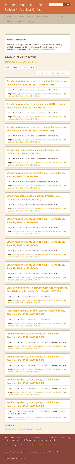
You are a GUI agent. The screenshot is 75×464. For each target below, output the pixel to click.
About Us (30, 21)
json (27, 429)
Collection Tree (57, 16)
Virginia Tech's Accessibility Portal (42, 49)
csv (10, 429)
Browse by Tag (21, 62)
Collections (20, 21)
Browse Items (11, 16)
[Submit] (68, 4)
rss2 (39, 429)
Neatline (9, 21)
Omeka (22, 458)
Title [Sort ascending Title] (46, 73)
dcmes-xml (21, 429)
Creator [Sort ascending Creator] (53, 73)
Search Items (32, 62)
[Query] (59, 4)
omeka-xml (33, 429)
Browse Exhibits (42, 16)
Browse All (10, 62)
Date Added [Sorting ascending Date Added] (61, 73)
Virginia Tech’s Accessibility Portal (43, 445)
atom (7, 429)
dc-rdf (14, 429)
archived (15, 94)
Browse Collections (26, 16)
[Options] (64, 4)
